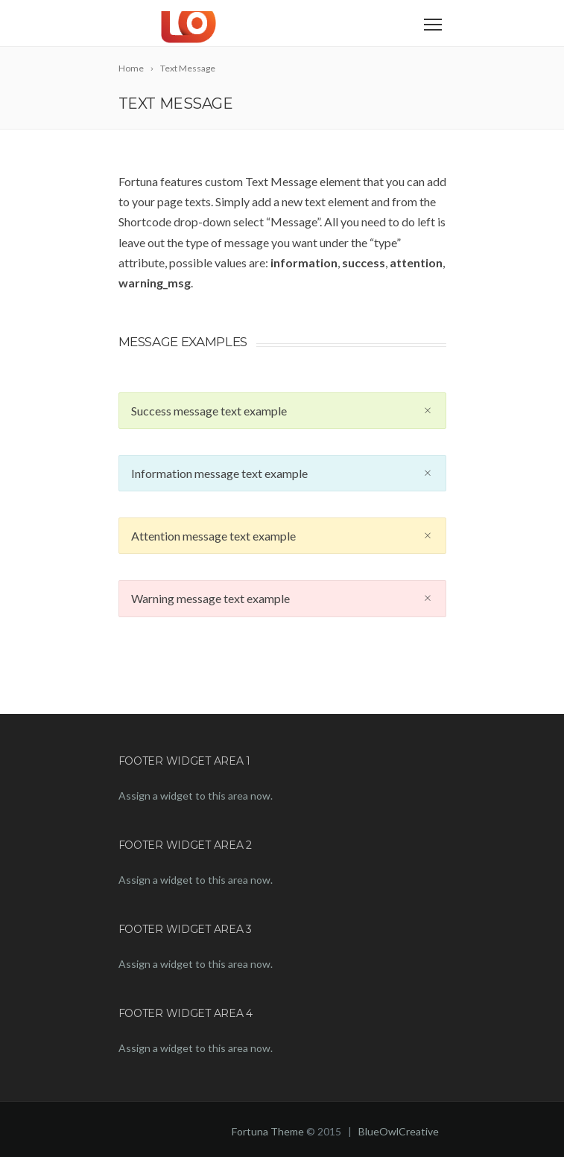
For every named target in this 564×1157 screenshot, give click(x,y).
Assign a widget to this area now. (195, 795)
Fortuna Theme (268, 1131)
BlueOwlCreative (398, 1131)
